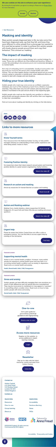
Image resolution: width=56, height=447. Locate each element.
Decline (33, 13)
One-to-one (9, 405)
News (31, 408)
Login (28, 345)
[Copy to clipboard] (6, 117)
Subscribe (28, 369)
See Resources (9, 30)
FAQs (31, 411)
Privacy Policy (48, 5)
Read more (45, 148)
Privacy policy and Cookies (45, 434)
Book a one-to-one (28, 320)
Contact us (8, 394)
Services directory (35, 405)
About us (8, 411)
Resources (8, 402)
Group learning (10, 408)
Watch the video (43, 171)
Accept (22, 13)
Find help (46, 240)
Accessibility (33, 402)
